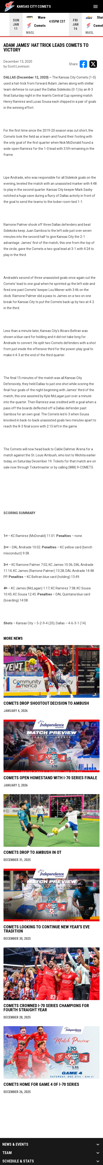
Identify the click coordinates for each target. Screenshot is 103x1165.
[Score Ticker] (51, 24)
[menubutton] (95, 6)
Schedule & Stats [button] (18, 1161)
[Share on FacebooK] (83, 64)
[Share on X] (93, 64)
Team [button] (7, 1153)
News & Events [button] (15, 1144)
